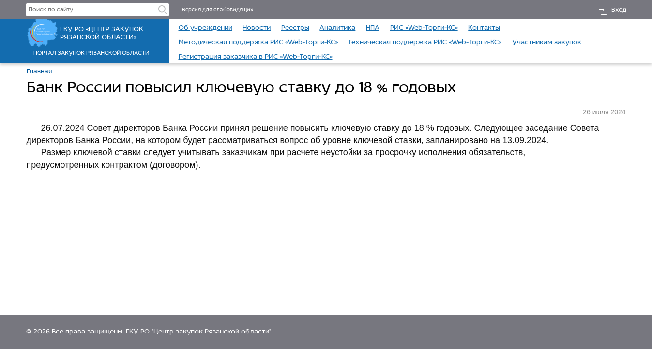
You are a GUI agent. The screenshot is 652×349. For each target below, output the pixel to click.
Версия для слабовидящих (218, 10)
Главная (39, 71)
